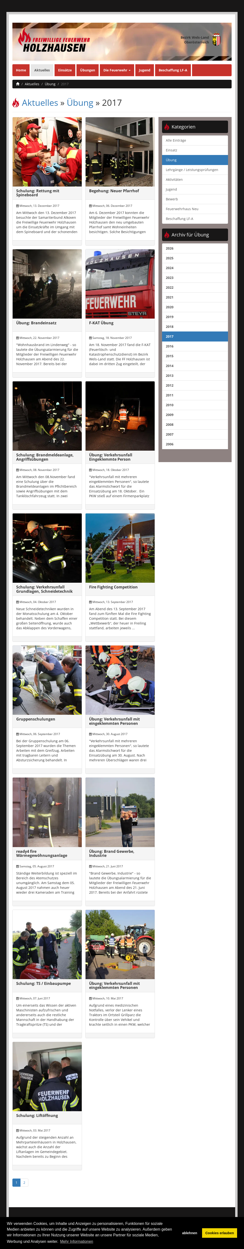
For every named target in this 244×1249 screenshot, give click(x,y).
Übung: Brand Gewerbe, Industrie (111, 853)
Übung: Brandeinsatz (36, 323)
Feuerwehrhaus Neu (182, 209)
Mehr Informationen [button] (76, 1241)
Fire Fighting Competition (113, 587)
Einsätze (65, 70)
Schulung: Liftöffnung (37, 1115)
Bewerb (172, 199)
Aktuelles (42, 70)
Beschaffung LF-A (173, 70)
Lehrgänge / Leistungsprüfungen (192, 169)
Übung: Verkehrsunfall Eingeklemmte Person (110, 457)
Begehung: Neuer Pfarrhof (114, 190)
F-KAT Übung (101, 323)
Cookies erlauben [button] (219, 1233)
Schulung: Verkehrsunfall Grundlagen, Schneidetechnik (44, 589)
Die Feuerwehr (117, 70)
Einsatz (171, 150)
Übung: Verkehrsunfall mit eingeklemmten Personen (114, 721)
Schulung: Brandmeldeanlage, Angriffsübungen (45, 457)
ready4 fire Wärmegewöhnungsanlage (41, 853)
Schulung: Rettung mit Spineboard (37, 193)
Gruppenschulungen (35, 719)
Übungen (87, 70)
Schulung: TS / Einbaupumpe (43, 983)
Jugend (144, 70)
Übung (50, 84)
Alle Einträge (176, 140)
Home (21, 70)
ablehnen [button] (189, 1233)
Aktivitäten (174, 179)
